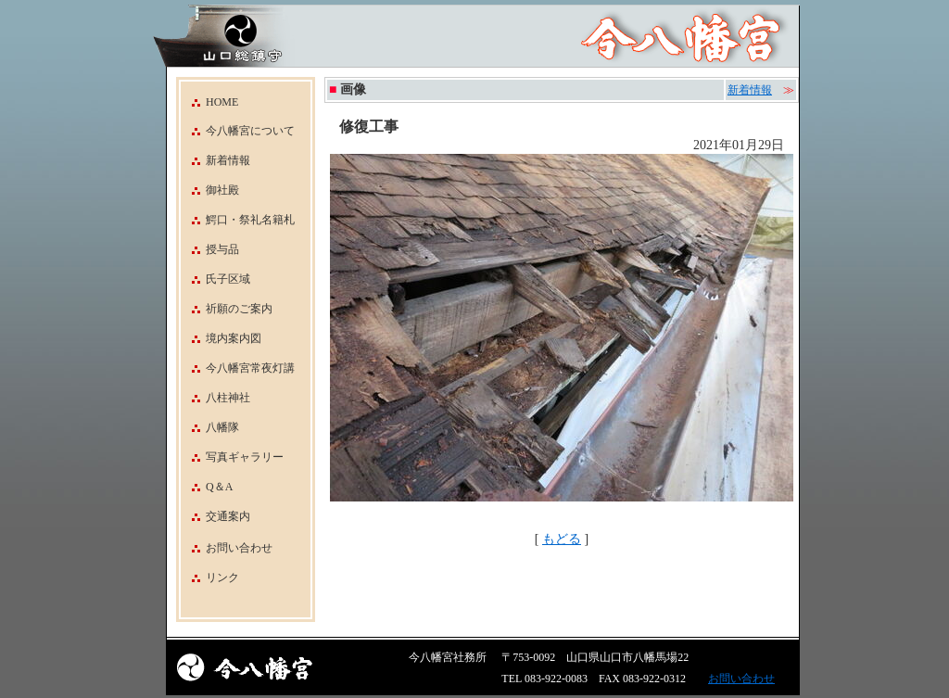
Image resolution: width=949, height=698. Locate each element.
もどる (561, 539)
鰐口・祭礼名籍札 (238, 219)
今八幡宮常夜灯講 (238, 368)
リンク (222, 577)
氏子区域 (215, 279)
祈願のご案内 (226, 308)
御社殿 (210, 190)
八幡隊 (210, 427)
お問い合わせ (239, 547)
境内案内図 (221, 338)
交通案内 (215, 516)
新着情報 (215, 160)
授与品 (210, 249)
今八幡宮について (238, 130)
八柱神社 (215, 397)
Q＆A (207, 486)
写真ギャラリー (232, 457)
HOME (209, 101)
